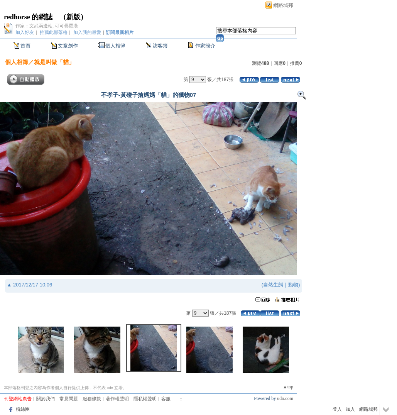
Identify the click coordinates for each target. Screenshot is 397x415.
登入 (337, 409)
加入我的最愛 (87, 32)
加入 (350, 409)
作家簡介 (205, 46)
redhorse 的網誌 (28, 17)
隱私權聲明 (145, 398)
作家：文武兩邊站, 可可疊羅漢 (46, 26)
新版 (73, 17)
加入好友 (24, 32)
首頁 (25, 46)
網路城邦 (283, 5)
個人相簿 (115, 46)
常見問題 (68, 398)
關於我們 (45, 398)
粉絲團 (23, 409)
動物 (293, 285)
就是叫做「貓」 (54, 62)
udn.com (285, 398)
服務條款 (92, 398)
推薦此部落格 (54, 32)
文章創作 (68, 46)
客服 (166, 398)
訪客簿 (160, 46)
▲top (288, 387)
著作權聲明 (117, 398)
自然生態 (273, 285)
